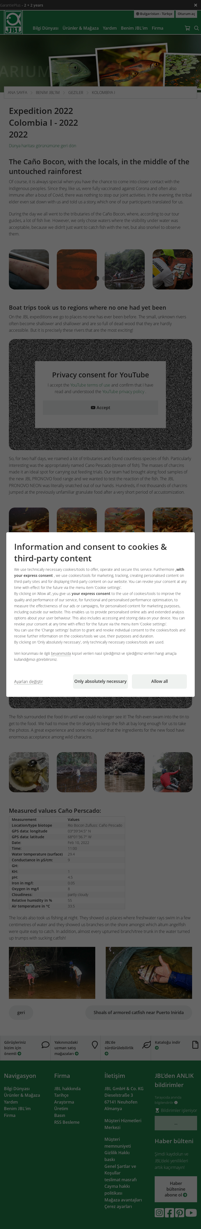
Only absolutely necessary (100, 681)
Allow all (159, 681)
